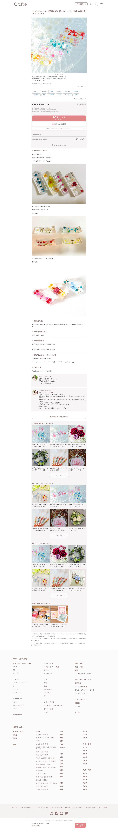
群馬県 (61, 737)
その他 (77, 712)
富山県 (61, 757)
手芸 (45, 679)
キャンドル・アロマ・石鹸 (22, 663)
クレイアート (48, 663)
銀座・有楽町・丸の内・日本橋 (45, 737)
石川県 (61, 760)
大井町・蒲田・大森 (42, 752)
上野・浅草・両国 (41, 773)
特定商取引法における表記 (93, 807)
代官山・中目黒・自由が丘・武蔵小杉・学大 (46, 747)
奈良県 (85, 737)
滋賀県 (61, 786)
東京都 (38, 731)
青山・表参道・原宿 (42, 734)
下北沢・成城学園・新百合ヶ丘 (45, 758)
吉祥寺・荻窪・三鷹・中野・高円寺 (46, 783)
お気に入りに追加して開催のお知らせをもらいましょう (65, 128)
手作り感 (76, 91)
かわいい (36, 91)
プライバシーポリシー (78, 807)
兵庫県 (85, 734)
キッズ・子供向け (81, 686)
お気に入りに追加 (59, 124)
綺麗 (52, 91)
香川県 (85, 760)
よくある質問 (36, 807)
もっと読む (82, 86)
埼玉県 (61, 741)
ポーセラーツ (17, 714)
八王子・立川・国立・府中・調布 (46, 761)
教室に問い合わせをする (59, 417)
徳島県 (85, 757)
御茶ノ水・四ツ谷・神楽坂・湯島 (46, 767)
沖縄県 (85, 789)
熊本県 (85, 779)
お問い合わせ (46, 807)
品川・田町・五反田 (42, 786)
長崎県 (85, 776)
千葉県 (61, 744)
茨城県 (61, 731)
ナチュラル (44, 91)
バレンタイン (68, 94)
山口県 (85, 754)
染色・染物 (79, 667)
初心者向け (36, 94)
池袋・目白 (39, 770)
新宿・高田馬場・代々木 (43, 764)
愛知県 (61, 776)
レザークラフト (49, 702)
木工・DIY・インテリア (83, 680)
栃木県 (61, 734)
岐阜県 (61, 770)
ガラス (46, 712)
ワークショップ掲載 (57, 807)
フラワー (16, 679)
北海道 (15, 735)
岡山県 (85, 747)
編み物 (77, 703)
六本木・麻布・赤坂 (42, 789)
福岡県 (85, 773)
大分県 (85, 783)
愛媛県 (85, 763)
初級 (44, 94)
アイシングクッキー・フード (84, 690)
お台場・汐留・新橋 (42, 744)
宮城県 (15, 738)
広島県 (85, 750)
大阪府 (85, 731)
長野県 (61, 767)
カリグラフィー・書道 (51, 667)
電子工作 (78, 683)
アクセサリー (17, 698)
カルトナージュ (80, 699)
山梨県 (61, 763)
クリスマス (51, 94)
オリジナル (67, 91)
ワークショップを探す (25, 807)
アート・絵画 (48, 709)
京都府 (61, 789)
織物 (76, 670)
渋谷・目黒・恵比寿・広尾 (44, 777)
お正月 (59, 94)
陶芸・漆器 (79, 663)
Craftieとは (14, 807)
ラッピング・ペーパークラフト (54, 705)
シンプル (59, 91)
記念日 (76, 94)
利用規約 (67, 807)
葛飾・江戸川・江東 (42, 755)
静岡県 (61, 773)
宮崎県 (85, 786)
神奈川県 (62, 747)
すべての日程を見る (59, 145)
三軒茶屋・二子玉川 (42, 780)
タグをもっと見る (80, 98)
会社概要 (105, 807)
